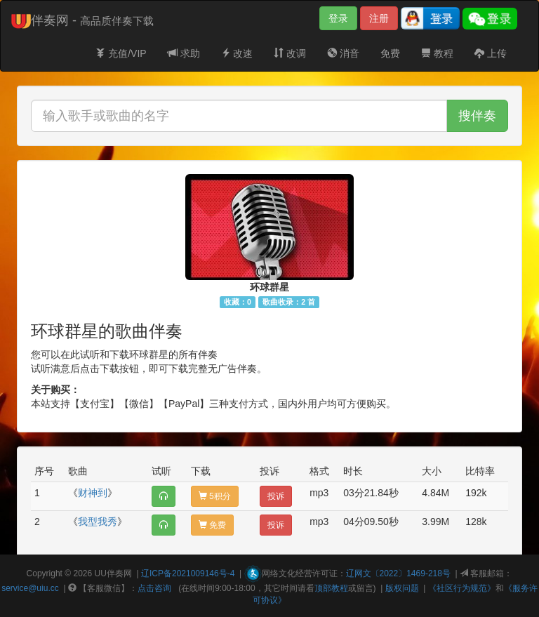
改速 (237, 53)
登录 (338, 18)
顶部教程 (331, 588)
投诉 (275, 496)
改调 (290, 53)
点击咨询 (154, 588)
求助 (184, 53)
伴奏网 (119, 573)
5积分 (215, 496)
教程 (437, 53)
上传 (490, 53)
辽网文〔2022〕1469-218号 (398, 573)
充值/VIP (120, 53)
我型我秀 (97, 521)
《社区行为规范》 (461, 588)
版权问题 (402, 588)
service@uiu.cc (30, 588)
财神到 (92, 492)
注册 (379, 18)
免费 (390, 53)
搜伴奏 (477, 116)
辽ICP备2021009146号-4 (187, 573)
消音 (343, 53)
